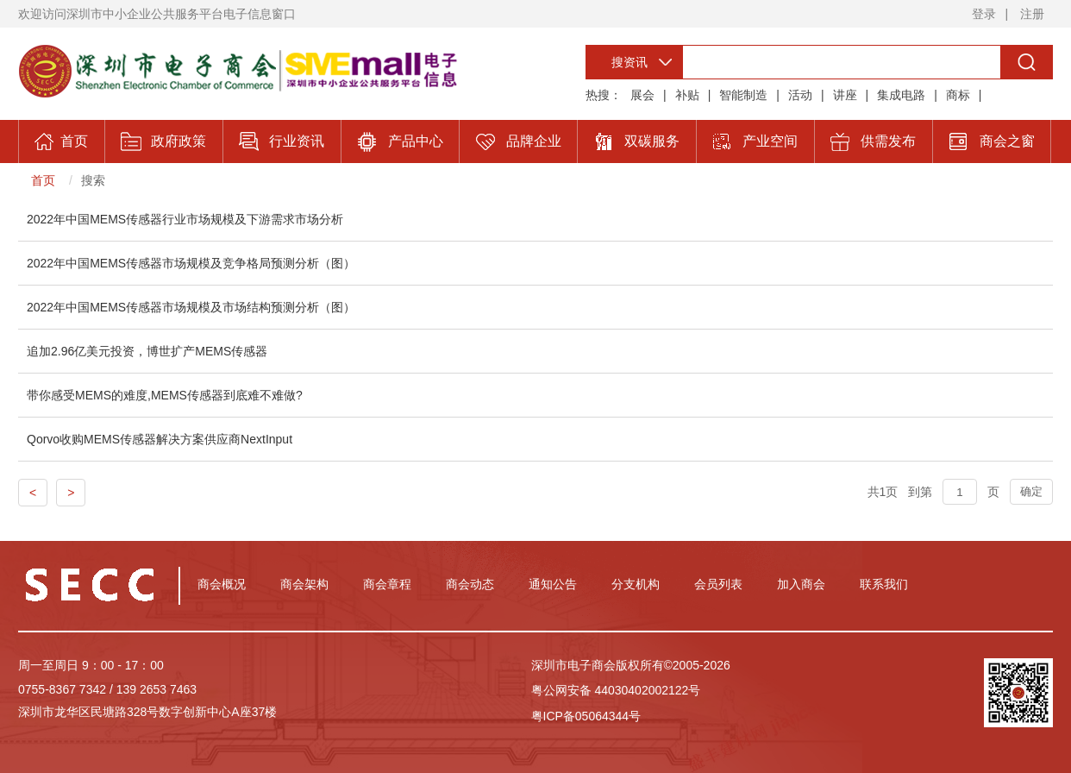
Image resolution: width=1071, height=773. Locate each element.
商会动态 (470, 584)
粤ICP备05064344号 (586, 716)
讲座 (845, 95)
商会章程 (387, 584)
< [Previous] (32, 493)
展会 (642, 95)
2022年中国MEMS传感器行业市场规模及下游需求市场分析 (185, 219)
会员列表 (718, 584)
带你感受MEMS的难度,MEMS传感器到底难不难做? (165, 395)
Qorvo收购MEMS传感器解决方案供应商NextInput (159, 439)
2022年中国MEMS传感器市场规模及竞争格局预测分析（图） (191, 263)
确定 (1031, 491)
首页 (43, 180)
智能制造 (743, 95)
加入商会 (801, 584)
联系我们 (884, 584)
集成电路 (901, 95)
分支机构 (635, 584)
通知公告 (553, 584)
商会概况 (221, 584)
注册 (1032, 14)
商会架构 (304, 584)
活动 (800, 95)
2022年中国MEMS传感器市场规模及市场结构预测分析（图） (191, 307)
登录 (984, 14)
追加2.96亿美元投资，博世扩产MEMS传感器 (147, 351)
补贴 (687, 95)
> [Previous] (70, 493)
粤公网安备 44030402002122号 (616, 690)
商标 (958, 95)
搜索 (93, 180)
